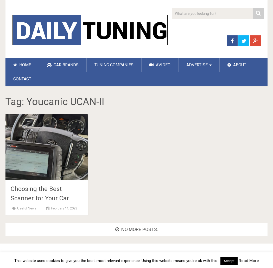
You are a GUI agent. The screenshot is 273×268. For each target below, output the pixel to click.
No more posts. (136, 229)
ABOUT (236, 64)
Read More (249, 260)
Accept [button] (229, 261)
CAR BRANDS (63, 64)
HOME (22, 64)
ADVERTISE (197, 64)
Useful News (26, 208)
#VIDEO (159, 64)
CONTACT (22, 78)
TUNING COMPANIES (114, 64)
